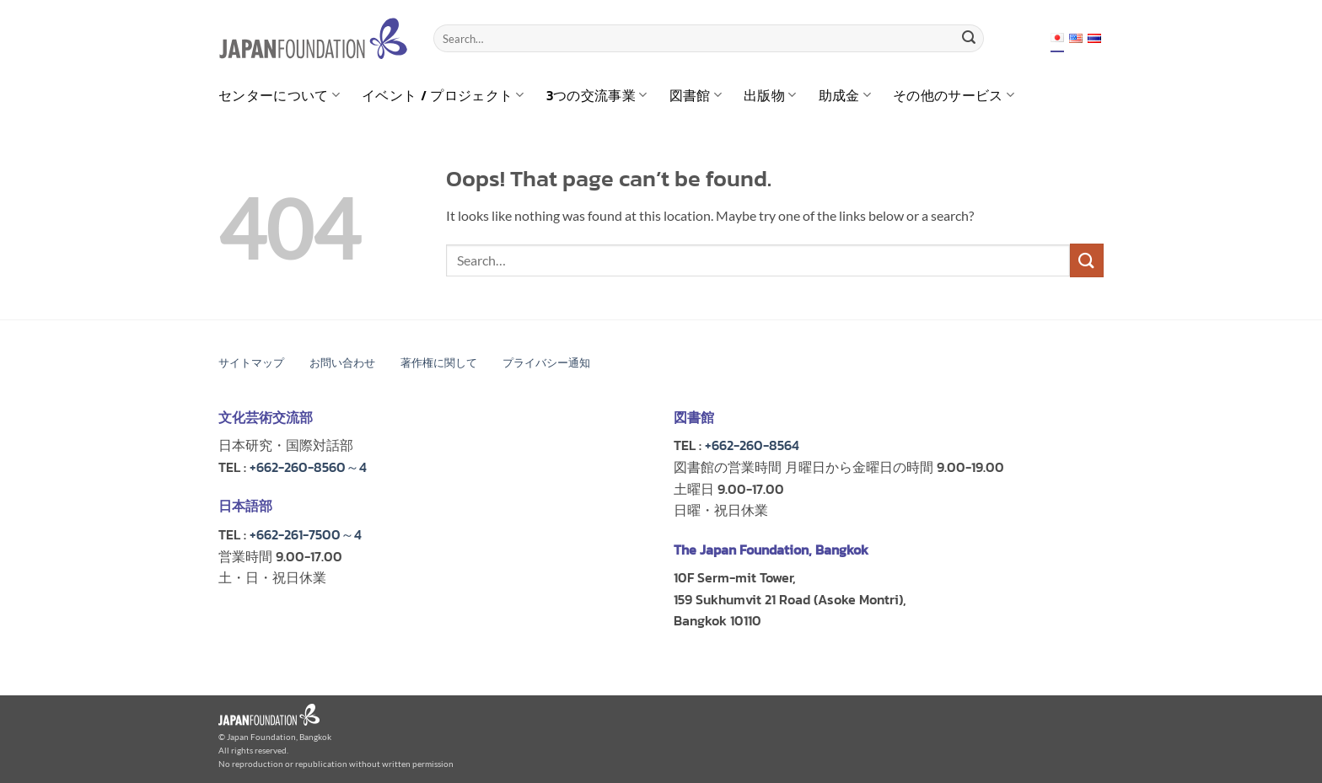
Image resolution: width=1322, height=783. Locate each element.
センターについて (279, 95)
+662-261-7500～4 (306, 534)
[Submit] (968, 38)
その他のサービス (953, 95)
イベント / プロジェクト (443, 95)
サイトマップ (251, 363)
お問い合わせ (342, 363)
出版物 (770, 95)
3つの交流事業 (597, 95)
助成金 (845, 95)
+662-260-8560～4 (308, 467)
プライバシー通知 (546, 363)
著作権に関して (438, 363)
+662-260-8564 (752, 445)
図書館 (695, 95)
